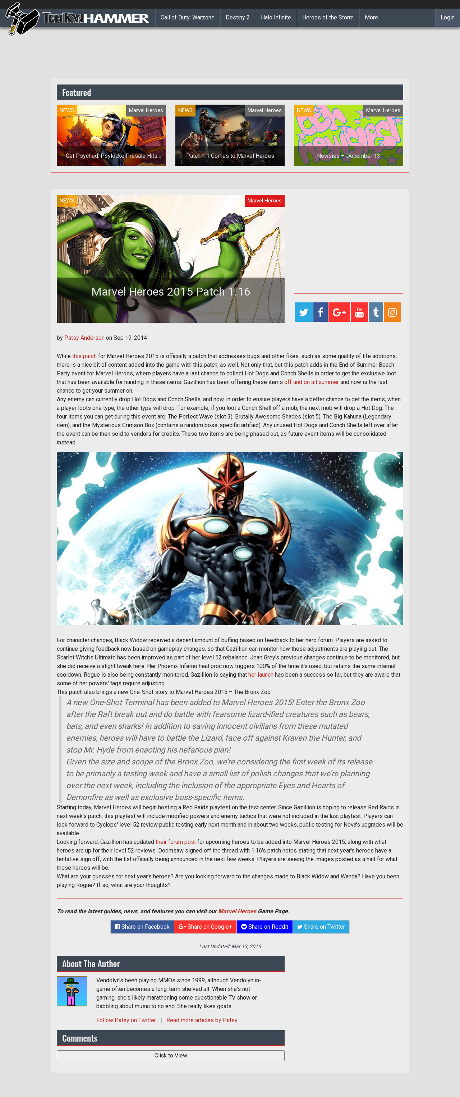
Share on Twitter (321, 926)
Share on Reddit (264, 926)
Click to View (171, 1055)
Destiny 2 (238, 17)
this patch (84, 356)
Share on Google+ (205, 926)
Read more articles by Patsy (202, 1020)
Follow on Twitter (126, 1020)
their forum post (176, 841)
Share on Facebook (142, 926)
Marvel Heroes (237, 911)
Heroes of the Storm (328, 17)
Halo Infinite (276, 17)
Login (448, 17)
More (371, 17)
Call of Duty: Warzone (188, 17)
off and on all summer (311, 382)
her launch (260, 674)
